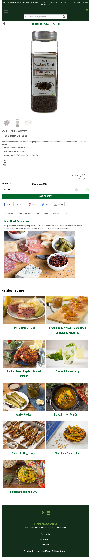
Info (67, 213)
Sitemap (45, 544)
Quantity (6, 189)
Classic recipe (9, 213)
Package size (8, 184)
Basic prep (57, 213)
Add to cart (45, 196)
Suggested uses (42, 213)
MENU (5, 10)
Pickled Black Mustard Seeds (17, 221)
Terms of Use (46, 534)
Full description (25, 213)
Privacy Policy (45, 539)
